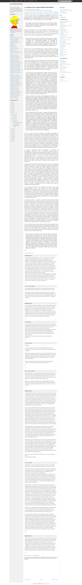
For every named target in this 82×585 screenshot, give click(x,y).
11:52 (26, 367)
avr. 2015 (14, 120)
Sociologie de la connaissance (15, 63)
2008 (12, 138)
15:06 (26, 552)
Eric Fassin (62, 47)
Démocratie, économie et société (65, 72)
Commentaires (64, 81)
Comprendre (62, 23)
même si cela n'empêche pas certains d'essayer (43, 156)
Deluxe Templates (46, 583)
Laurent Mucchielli (63, 29)
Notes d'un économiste (64, 66)
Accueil (41, 579)
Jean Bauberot (62, 45)
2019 (12, 106)
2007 (12, 139)
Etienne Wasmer (63, 68)
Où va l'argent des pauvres (64, 9)
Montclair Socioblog (63, 22)
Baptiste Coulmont (63, 30)
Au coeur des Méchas (63, 13)
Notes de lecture (13, 47)
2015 (12, 112)
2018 (12, 108)
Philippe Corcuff (62, 42)
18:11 (26, 282)
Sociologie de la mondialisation (15, 69)
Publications (12, 49)
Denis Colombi (28, 286)
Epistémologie (12, 43)
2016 (12, 111)
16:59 (26, 387)
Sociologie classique (13, 56)
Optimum (61, 65)
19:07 (26, 318)
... (64, 74)
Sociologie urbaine (13, 96)
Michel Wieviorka (63, 46)
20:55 (26, 459)
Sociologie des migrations (14, 81)
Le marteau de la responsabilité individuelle (39, 7)
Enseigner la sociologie (14, 41)
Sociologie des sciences (14, 85)
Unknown (27, 343)
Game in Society (63, 26)
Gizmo (61, 69)
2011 (12, 133)
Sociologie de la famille (14, 67)
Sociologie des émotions (14, 76)
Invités (11, 44)
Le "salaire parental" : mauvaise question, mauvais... (16, 125)
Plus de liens (62, 74)
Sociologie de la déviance (14, 65)
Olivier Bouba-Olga (63, 61)
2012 (12, 131)
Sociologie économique (14, 91)
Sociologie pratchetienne (14, 95)
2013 (12, 130)
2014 (12, 128)
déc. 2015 (14, 114)
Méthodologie (12, 45)
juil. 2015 (13, 115)
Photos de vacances (13, 48)
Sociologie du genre (13, 88)
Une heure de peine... (16, 4)
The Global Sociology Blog (64, 21)
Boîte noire (62, 50)
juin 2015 (14, 117)
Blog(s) (11, 36)
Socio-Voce (62, 27)
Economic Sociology (63, 54)
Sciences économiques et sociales (16, 52)
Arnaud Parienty (62, 70)
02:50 (26, 339)
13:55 (26, 532)
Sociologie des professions (14, 84)
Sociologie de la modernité (14, 68)
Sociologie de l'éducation (14, 57)
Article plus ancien (55, 579)
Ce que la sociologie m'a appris (15, 37)
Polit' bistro (62, 33)
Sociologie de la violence (14, 71)
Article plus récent (27, 579)
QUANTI (61, 53)
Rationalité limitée (63, 62)
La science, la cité (63, 49)
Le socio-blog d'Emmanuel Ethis (65, 43)
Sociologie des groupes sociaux (15, 77)
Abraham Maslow (37, 188)
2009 (12, 136)
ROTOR (26, 321)
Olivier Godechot (63, 41)
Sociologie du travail (13, 89)
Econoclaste (62, 60)
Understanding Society (64, 34)
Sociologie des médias (14, 80)
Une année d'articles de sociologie (66, 25)
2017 (12, 109)
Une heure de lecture (13, 97)
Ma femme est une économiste (65, 64)
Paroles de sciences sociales (65, 39)
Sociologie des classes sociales (15, 72)
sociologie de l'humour (14, 60)
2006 (12, 141)
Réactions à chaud (13, 51)
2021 (12, 103)
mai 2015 (14, 118)
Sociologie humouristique (14, 92)
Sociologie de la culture (14, 64)
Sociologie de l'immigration (14, 61)
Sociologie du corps (13, 87)
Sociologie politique (13, 93)
